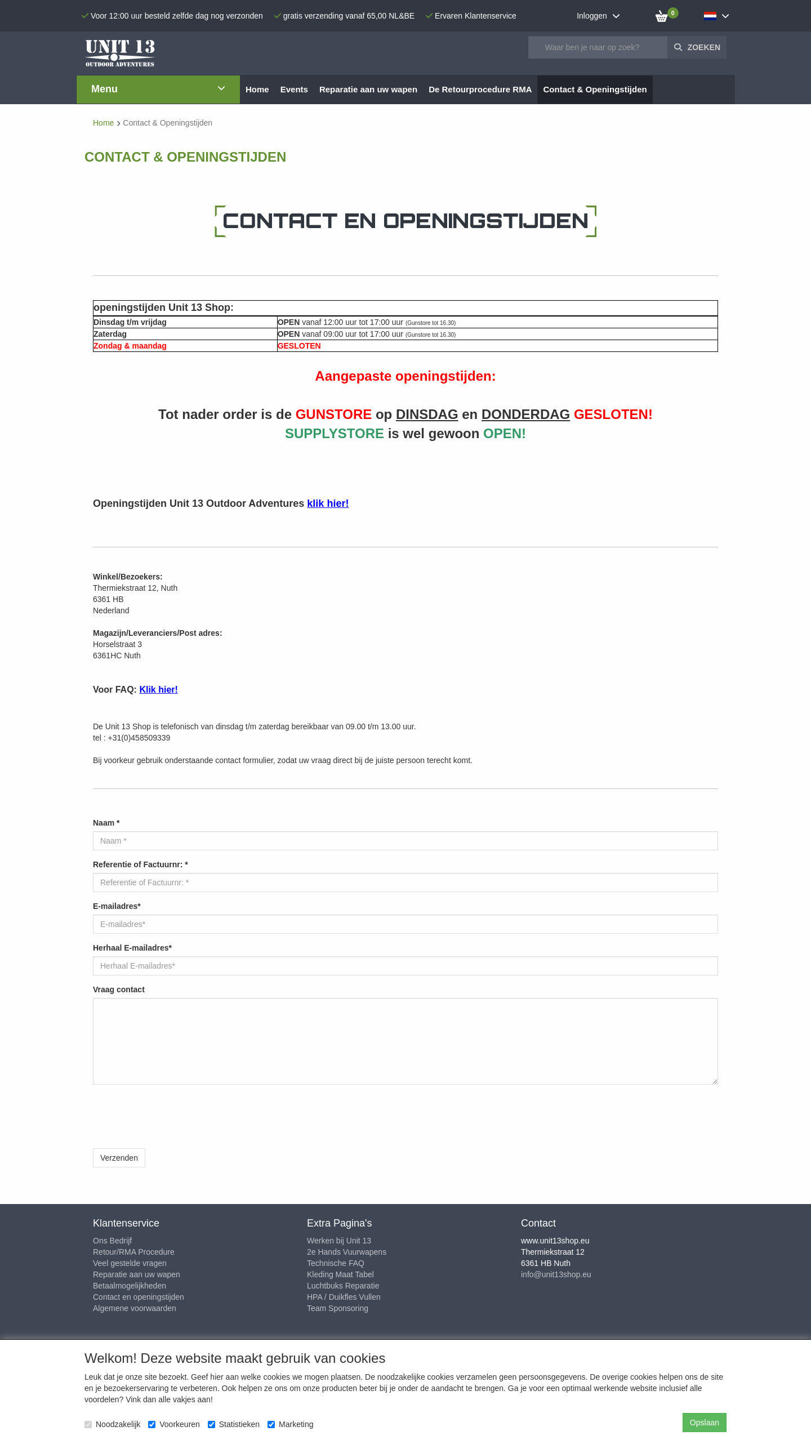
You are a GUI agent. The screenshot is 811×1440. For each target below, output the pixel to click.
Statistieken (234, 1424)
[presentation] (178, 1115)
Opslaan (704, 1422)
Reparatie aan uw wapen (136, 1274)
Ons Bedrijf (112, 1240)
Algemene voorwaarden (134, 1308)
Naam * (106, 822)
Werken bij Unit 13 (339, 1240)
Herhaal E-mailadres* (132, 947)
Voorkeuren (174, 1424)
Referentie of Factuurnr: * (140, 864)
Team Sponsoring (337, 1308)
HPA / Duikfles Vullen (344, 1296)
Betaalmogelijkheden (129, 1285)
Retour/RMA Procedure (134, 1251)
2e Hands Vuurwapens (346, 1251)
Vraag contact (119, 989)
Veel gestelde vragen (130, 1263)
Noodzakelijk (112, 1424)
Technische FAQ (335, 1263)
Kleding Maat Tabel (340, 1274)
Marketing (290, 1424)
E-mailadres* (117, 906)
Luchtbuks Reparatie (343, 1285)
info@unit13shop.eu (556, 1274)
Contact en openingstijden (138, 1296)
